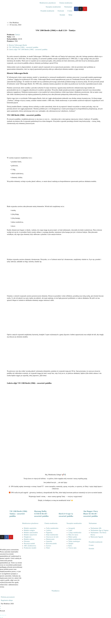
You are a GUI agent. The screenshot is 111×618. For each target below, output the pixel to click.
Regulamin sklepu (7, 600)
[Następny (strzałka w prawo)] (2, 617)
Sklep (70, 15)
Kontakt (62, 15)
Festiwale (61, 11)
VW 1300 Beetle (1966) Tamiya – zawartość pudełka (18, 513)
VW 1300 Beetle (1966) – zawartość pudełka (23, 47)
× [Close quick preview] (0, 606)
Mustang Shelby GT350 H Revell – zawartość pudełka (41, 513)
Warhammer (68, 7)
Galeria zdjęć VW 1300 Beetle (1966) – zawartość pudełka (28, 49)
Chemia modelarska (65, 3)
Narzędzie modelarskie (74, 523)
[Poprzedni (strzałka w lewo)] (0, 617)
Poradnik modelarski (47, 11)
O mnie (69, 11)
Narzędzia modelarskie (53, 7)
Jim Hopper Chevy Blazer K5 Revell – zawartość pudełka (90, 513)
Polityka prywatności (8, 597)
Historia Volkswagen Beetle (18, 45)
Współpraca (55, 591)
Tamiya (17, 34)
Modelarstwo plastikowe (48, 3)
